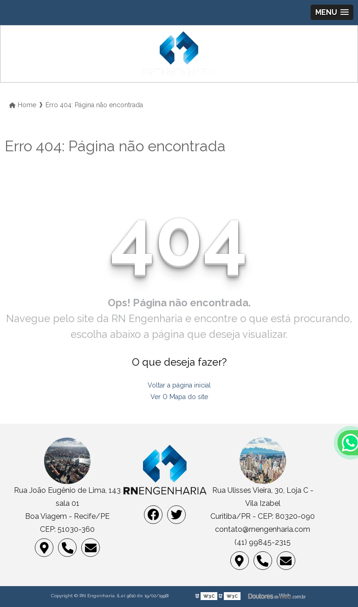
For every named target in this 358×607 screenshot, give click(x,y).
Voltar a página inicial (179, 385)
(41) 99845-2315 (262, 542)
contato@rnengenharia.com (262, 529)
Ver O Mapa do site (179, 396)
